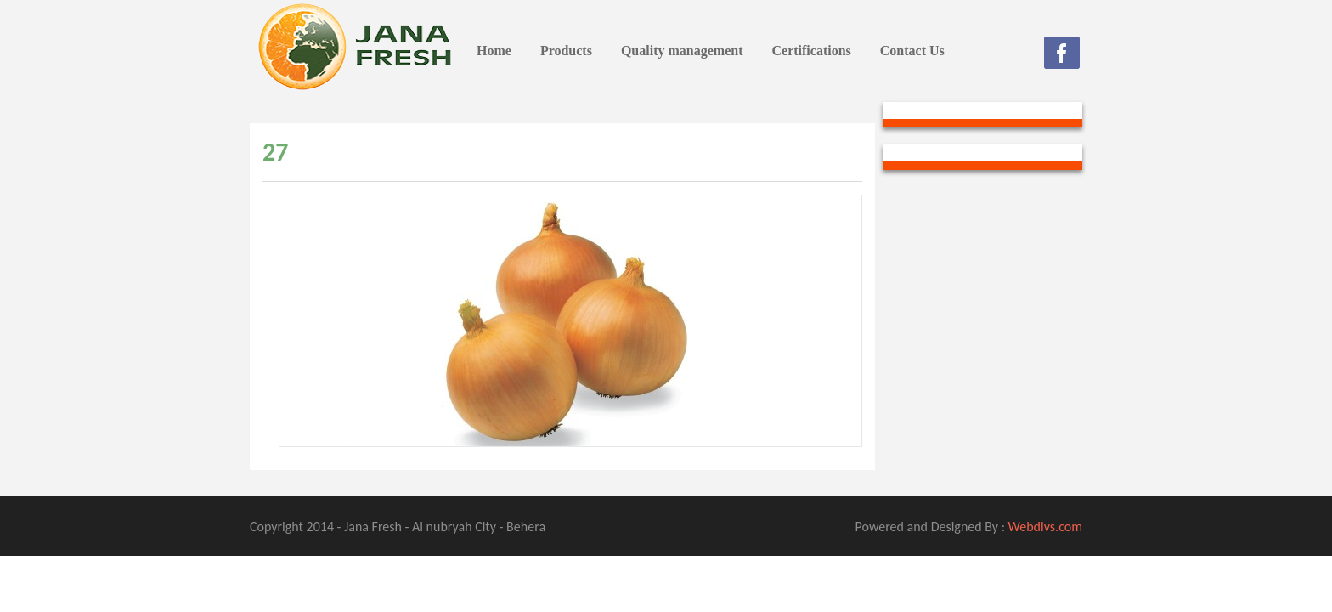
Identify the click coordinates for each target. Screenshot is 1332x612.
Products (566, 50)
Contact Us (912, 50)
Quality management (682, 50)
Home (494, 50)
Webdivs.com (1045, 526)
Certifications (810, 50)
